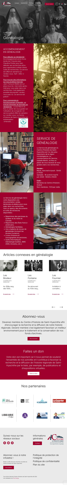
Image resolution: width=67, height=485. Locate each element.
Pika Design (16, 479)
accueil (4, 32)
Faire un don (38, 5)
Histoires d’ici (31, 3)
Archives (38, 3)
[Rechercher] (56, 4)
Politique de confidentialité (46, 462)
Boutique (30, 5)
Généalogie (24, 5)
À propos (24, 3)
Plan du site (39, 465)
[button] (49, 307)
